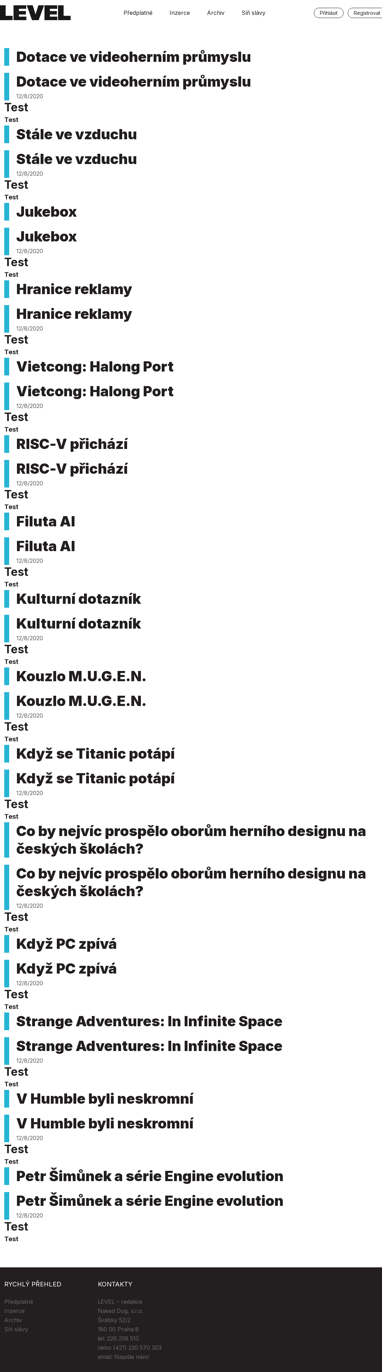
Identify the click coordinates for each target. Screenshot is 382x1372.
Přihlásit (329, 13)
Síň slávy (253, 12)
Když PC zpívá (66, 943)
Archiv (216, 12)
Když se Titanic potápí (95, 753)
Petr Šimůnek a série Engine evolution (149, 1176)
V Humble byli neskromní (104, 1098)
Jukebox (46, 211)
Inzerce (179, 12)
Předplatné (138, 12)
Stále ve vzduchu (76, 134)
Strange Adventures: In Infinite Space (149, 1021)
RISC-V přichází (72, 444)
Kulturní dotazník (78, 598)
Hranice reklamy (74, 289)
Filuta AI (45, 521)
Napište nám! (131, 1356)
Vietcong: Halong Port (95, 366)
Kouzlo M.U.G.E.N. (81, 676)
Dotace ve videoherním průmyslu (133, 56)
